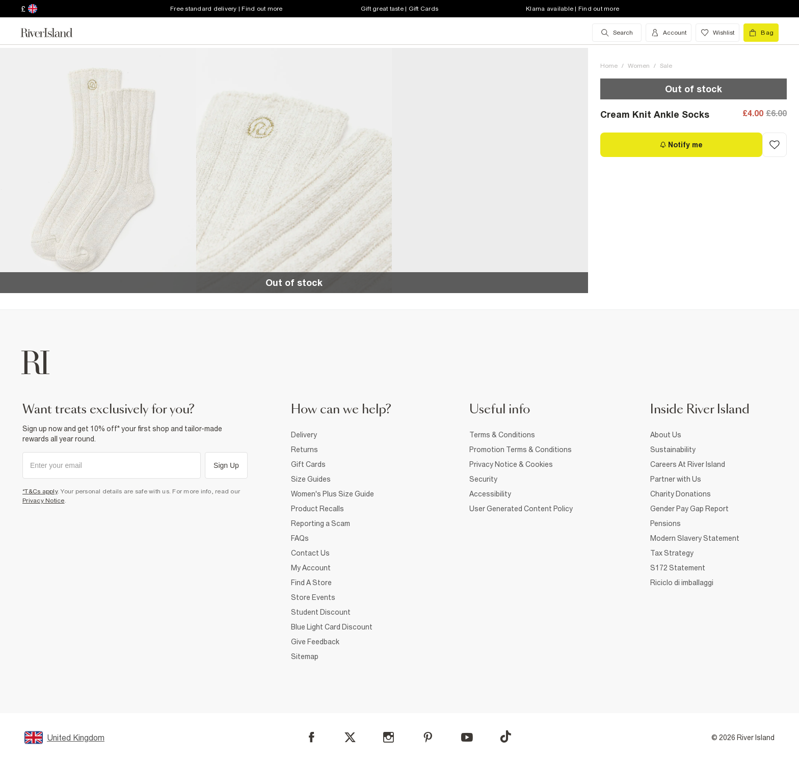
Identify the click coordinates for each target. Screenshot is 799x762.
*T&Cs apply (40, 491)
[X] (350, 737)
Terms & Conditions (502, 435)
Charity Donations (680, 494)
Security (483, 479)
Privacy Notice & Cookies (511, 464)
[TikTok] (505, 736)
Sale (666, 65)
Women (639, 65)
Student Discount (321, 612)
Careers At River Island (687, 464)
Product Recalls (317, 509)
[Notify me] (681, 145)
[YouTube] (467, 737)
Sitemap (304, 656)
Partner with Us (675, 479)
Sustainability (673, 449)
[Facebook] (311, 737)
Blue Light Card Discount (331, 627)
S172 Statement (677, 568)
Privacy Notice (43, 500)
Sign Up (226, 465)
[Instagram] (388, 737)
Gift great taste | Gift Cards (399, 8)
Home (609, 65)
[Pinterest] (428, 737)
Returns (304, 449)
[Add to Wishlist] (774, 145)
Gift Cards (308, 464)
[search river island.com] (617, 32)
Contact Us (310, 553)
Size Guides (311, 479)
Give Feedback (315, 642)
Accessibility (490, 494)
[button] (98, 170)
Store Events (313, 597)
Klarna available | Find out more (572, 8)
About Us (665, 435)
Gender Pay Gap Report (689, 509)
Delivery (304, 435)
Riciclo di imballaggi (681, 583)
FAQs (300, 538)
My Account (311, 568)
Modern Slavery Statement (694, 538)
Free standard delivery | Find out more (226, 8)
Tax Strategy (672, 553)
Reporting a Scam (320, 523)
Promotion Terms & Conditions (520, 449)
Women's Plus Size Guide (332, 494)
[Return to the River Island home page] (54, 32)
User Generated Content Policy (521, 509)
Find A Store (311, 583)
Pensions (665, 523)
